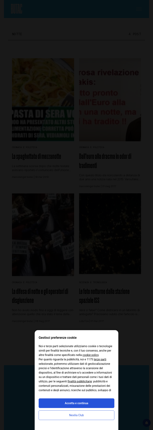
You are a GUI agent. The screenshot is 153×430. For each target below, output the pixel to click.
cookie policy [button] (90, 355)
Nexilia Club (76, 415)
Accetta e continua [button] (76, 403)
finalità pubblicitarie (80, 381)
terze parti (100, 359)
